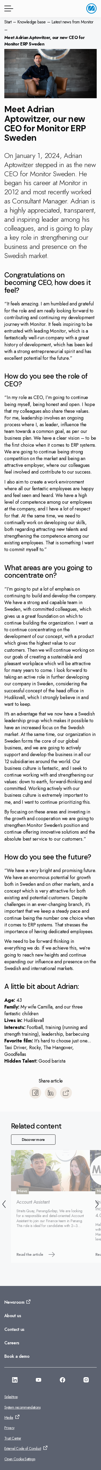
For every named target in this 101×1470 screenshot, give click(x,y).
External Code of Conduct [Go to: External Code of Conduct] (22, 1448)
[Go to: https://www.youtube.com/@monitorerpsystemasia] (38, 1380)
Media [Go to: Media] (8, 1417)
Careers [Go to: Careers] (11, 1343)
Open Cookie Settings (19, 1459)
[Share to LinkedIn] (51, 1093)
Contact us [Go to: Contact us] (14, 1329)
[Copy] (66, 1093)
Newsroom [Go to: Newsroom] (14, 1302)
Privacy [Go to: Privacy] (9, 1427)
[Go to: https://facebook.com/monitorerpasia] (62, 1380)
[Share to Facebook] (35, 1093)
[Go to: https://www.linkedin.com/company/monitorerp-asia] (15, 1380)
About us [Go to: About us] (12, 1316)
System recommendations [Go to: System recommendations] (22, 1407)
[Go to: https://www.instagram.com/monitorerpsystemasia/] (86, 1380)
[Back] (4, 1205)
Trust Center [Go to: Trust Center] (12, 1438)
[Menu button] (7, 8)
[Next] (97, 1205)
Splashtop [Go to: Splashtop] (11, 1397)
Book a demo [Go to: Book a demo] (16, 1356)
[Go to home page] (91, 8)
